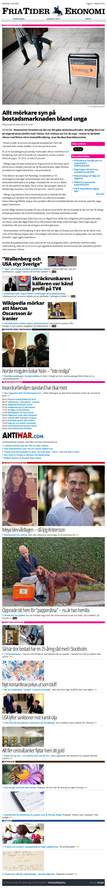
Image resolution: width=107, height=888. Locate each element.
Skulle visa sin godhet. (15, 615)
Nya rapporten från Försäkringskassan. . (23, 393)
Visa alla (100, 193)
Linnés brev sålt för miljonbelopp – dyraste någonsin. (29, 874)
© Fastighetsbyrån (96, 106)
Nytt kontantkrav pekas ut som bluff (29, 684)
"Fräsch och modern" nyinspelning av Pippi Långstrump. (31, 846)
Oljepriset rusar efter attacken (22, 415)
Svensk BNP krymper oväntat (22, 417)
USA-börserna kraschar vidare (22, 425)
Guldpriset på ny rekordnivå (21, 407)
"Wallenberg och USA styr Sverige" (22, 261)
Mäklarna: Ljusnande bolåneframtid (84, 183)
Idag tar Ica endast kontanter (22, 423)
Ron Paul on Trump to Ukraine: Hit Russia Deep (27, 455)
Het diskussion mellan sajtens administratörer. (26, 323)
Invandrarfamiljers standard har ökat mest (34, 387)
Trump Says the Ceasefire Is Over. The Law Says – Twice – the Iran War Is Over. (42, 452)
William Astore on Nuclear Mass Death (22, 458)
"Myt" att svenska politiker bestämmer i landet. (27, 269)
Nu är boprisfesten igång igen (86, 189)
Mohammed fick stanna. (16, 535)
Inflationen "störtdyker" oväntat (23, 402)
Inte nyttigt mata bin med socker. (20, 787)
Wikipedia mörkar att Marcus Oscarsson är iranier (23, 310)
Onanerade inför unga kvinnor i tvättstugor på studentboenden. (35, 293)
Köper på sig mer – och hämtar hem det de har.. (27, 755)
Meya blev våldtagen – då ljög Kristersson (33, 529)
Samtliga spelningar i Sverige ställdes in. (23, 376)
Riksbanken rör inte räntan (21, 412)
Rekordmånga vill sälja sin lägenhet (87, 177)
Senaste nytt (53, 19)
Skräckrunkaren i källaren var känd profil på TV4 (52, 283)
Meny (88, 19)
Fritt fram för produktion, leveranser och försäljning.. (29, 722)
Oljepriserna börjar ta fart (20, 404)
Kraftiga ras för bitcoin (18, 410)
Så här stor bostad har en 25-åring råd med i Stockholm (44, 648)
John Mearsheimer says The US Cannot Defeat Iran (28, 448)
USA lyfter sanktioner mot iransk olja (29, 717)
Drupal (100, 882)
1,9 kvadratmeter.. (13, 654)
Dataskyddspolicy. (57, 882)
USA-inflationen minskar (20, 428)
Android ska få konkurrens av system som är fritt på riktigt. (33, 814)
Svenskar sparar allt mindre (21, 420)
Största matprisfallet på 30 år (22, 399)
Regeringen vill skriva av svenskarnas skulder (86, 170)
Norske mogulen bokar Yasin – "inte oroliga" (36, 370)
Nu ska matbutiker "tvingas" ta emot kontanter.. (28, 689)
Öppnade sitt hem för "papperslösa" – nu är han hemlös (45, 610)
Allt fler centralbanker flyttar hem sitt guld (33, 750)
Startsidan (19, 19)
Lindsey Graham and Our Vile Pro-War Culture (26, 445)
